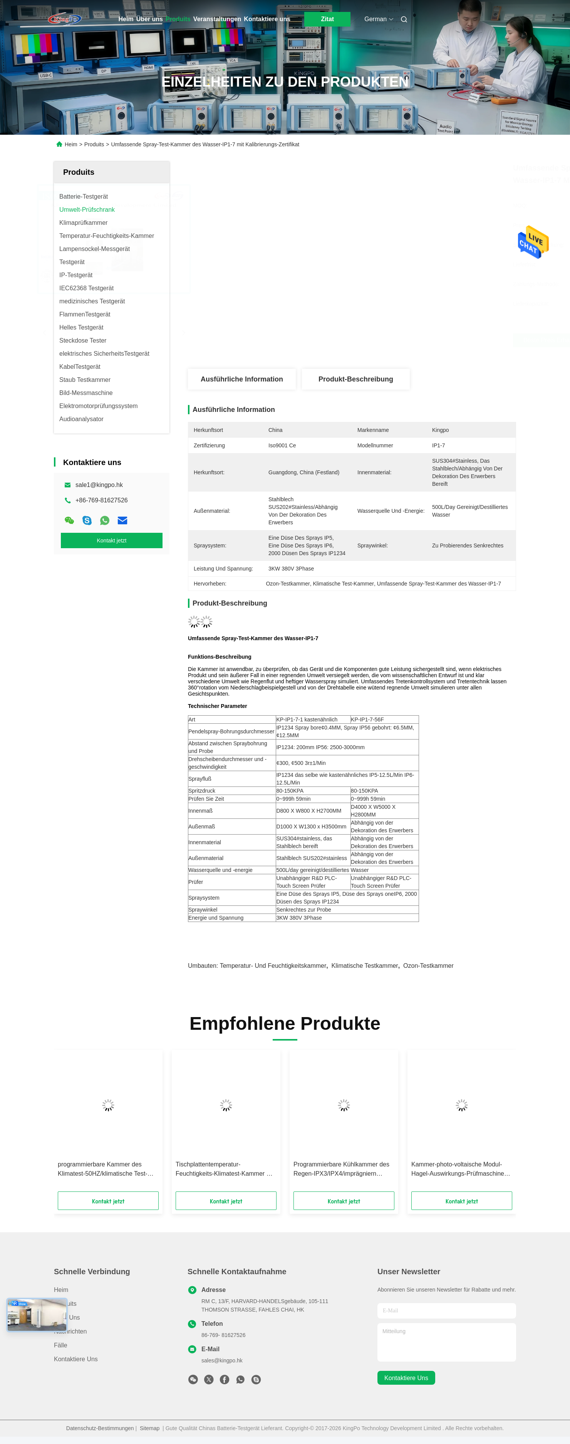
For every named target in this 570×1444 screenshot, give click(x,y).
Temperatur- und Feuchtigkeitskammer (273, 965)
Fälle (60, 1345)
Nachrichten (70, 1331)
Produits (178, 19)
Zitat (327, 19)
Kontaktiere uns (267, 19)
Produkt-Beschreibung (356, 379)
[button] (84, 1123)
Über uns (149, 19)
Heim (126, 19)
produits (65, 1303)
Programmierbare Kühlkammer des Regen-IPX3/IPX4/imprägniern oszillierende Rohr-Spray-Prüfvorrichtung (341, 1169)
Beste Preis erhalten (395, 340)
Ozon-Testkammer (428, 965)
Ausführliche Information (242, 379)
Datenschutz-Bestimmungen (100, 1428)
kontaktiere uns (406, 1378)
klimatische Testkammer (365, 965)
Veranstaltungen (217, 19)
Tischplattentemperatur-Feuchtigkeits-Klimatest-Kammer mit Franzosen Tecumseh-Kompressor (225, 1169)
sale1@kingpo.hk (99, 485)
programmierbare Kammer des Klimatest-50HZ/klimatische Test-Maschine (103, 1169)
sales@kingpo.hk (222, 1360)
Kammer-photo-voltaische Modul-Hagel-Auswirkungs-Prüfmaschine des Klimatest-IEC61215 (457, 1169)
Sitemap (149, 1428)
